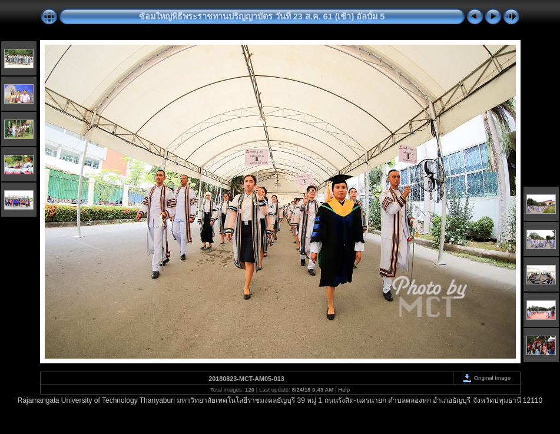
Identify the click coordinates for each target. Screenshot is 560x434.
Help (344, 389)
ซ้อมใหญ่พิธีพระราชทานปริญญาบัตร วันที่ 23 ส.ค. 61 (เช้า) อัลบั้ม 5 (262, 16)
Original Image (486, 378)
